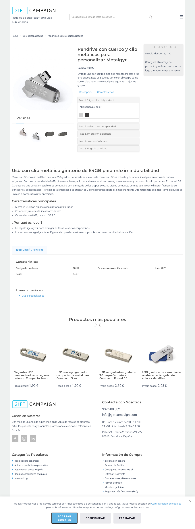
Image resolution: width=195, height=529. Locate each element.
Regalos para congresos (26, 460)
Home (15, 36)
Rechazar (127, 518)
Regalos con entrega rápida (28, 469)
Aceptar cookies (64, 518)
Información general (115, 460)
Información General (30, 250)
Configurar (95, 518)
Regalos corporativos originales (30, 473)
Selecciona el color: (90, 107)
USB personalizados (32, 36)
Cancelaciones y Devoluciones (120, 478)
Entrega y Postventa (115, 473)
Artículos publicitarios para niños (31, 465)
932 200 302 (111, 409)
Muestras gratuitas (114, 487)
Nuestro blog (21, 478)
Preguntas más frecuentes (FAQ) (121, 491)
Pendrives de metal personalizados (65, 36)
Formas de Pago (113, 482)
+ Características (104, 92)
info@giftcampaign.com (119, 415)
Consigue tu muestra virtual (119, 469)
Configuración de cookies (166, 503)
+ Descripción (85, 92)
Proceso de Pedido (114, 465)
